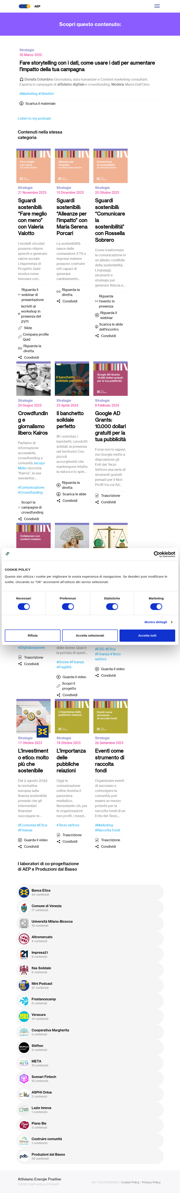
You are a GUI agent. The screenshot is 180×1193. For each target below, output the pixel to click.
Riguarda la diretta (32, 348)
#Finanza (77, 662)
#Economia (27, 825)
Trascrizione (110, 495)
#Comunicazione (31, 487)
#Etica (110, 649)
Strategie (26, 50)
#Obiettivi (46, 94)
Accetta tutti (147, 635)
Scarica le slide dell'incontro (111, 326)
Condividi (31, 357)
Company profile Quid (36, 336)
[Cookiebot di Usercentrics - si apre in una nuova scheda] (157, 554)
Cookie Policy (130, 1182)
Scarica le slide (74, 494)
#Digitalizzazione (31, 647)
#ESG (99, 649)
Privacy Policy (151, 1182)
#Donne (63, 662)
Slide (28, 328)
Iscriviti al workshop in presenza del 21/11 (31, 313)
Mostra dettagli (155, 622)
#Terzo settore (68, 825)
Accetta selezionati (90, 635)
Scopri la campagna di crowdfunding (32, 507)
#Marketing (28, 94)
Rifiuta (33, 635)
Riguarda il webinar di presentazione (33, 295)
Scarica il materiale (40, 103)
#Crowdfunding (30, 492)
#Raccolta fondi (107, 830)
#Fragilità (64, 667)
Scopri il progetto (69, 686)
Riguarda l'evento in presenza (107, 301)
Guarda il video (74, 677)
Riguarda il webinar (108, 315)
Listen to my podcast (34, 118)
